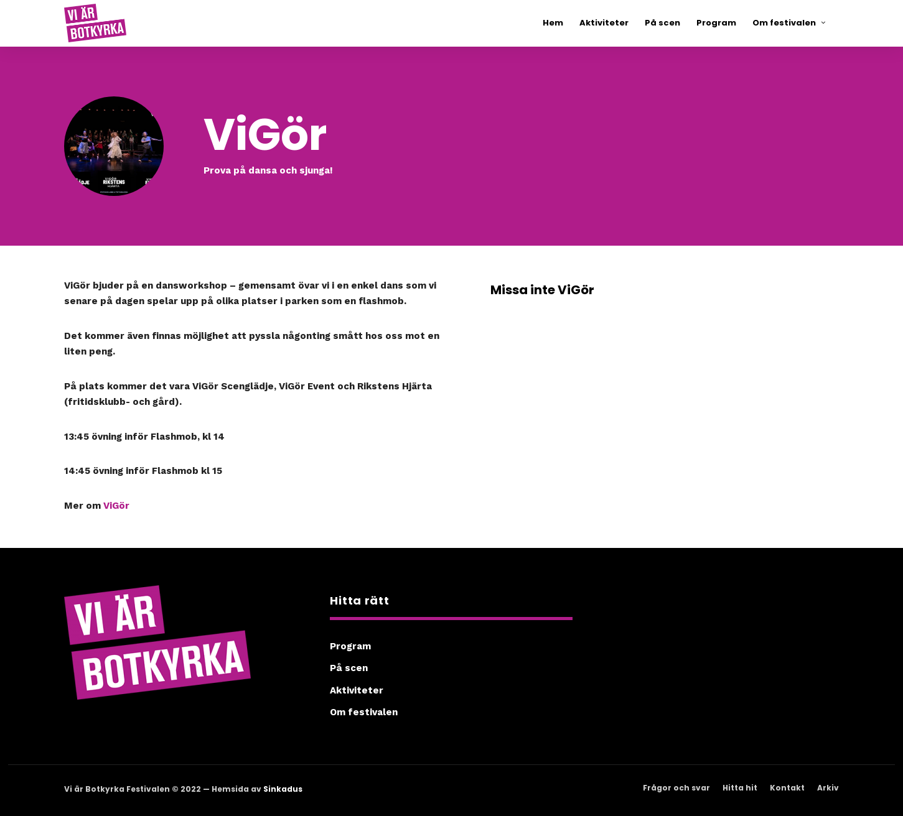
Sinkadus (282, 789)
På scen (349, 668)
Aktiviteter (356, 690)
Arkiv (828, 787)
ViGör (116, 505)
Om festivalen (364, 712)
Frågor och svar (676, 787)
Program (350, 646)
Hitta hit (740, 787)
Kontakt (787, 787)
